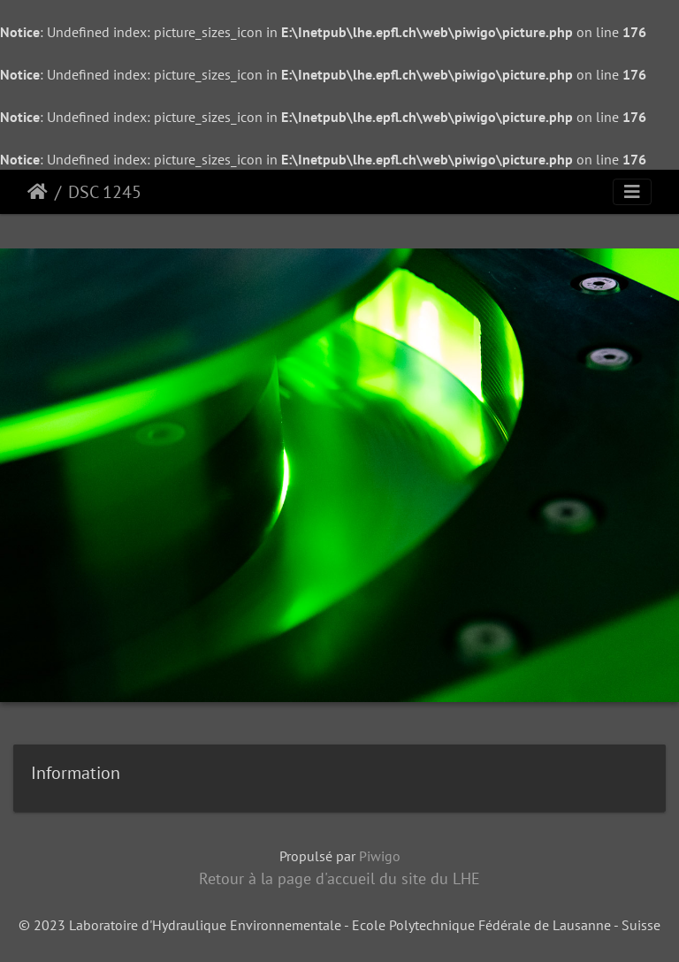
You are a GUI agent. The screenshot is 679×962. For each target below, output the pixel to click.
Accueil (37, 192)
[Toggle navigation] (632, 192)
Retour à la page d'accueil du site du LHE (339, 878)
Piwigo (380, 856)
